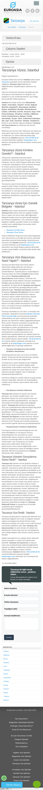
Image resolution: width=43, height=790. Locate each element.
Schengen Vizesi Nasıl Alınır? (21, 726)
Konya (5, 685)
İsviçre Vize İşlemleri (21, 760)
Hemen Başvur (13, 785)
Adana (5, 693)
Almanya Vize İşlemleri (21, 777)
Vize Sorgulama (21, 746)
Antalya (6, 681)
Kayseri (6, 689)
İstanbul (6, 662)
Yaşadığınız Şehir (10, 609)
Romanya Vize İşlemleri (21, 764)
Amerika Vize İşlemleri (21, 773)
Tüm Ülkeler (12, 27)
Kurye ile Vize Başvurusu (21, 729)
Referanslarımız (21, 743)
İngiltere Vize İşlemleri (21, 753)
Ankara (5, 651)
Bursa (5, 659)
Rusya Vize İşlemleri (21, 780)
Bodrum (6, 700)
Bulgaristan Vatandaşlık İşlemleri (21, 722)
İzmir (5, 666)
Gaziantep (7, 677)
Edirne (5, 674)
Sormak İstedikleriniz (12, 616)
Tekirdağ (6, 670)
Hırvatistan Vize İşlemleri (21, 770)
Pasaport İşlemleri (21, 739)
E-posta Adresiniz (11, 595)
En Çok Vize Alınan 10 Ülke (21, 736)
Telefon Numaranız (11, 602)
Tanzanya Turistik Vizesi (15, 230)
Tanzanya (17, 21)
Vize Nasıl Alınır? (21, 719)
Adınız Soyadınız (10, 588)
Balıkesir (6, 655)
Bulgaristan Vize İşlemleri (21, 756)
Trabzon (6, 696)
